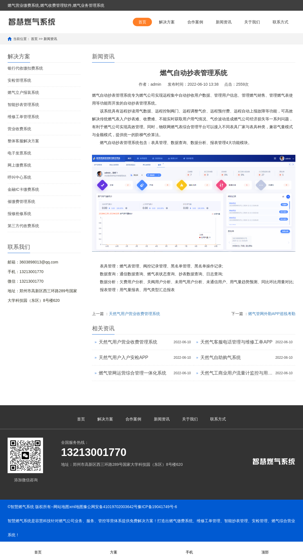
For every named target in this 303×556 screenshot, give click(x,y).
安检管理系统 (19, 80)
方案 (113, 548)
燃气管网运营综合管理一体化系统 (132, 373)
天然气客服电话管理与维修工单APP (236, 342)
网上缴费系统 (19, 165)
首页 (142, 22)
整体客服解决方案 (23, 141)
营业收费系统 (19, 129)
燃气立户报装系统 (23, 92)
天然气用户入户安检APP (123, 357)
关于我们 (252, 22)
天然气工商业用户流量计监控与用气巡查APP (236, 373)
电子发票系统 (19, 153)
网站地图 (61, 506)
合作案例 (195, 22)
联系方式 (280, 22)
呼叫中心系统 (19, 177)
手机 (189, 548)
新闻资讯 (224, 22)
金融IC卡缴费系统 (23, 189)
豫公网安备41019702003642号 (110, 506)
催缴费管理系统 (21, 201)
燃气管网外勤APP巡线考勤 (271, 313)
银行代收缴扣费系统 (25, 68)
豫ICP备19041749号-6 (157, 506)
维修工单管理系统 (23, 116)
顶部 (265, 548)
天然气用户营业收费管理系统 (134, 313)
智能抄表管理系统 (23, 104)
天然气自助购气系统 (220, 357)
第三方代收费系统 (23, 225)
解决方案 (167, 22)
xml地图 (76, 506)
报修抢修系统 (19, 213)
